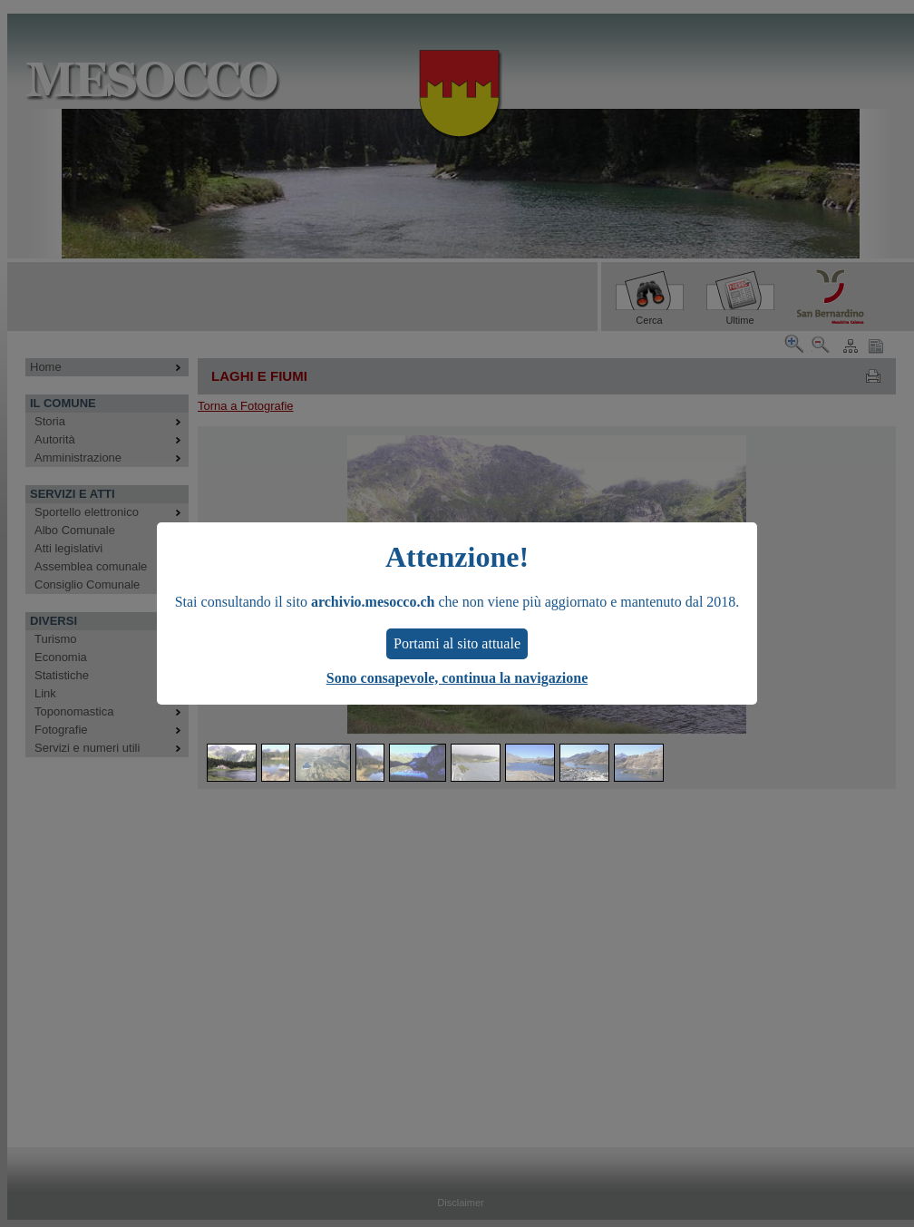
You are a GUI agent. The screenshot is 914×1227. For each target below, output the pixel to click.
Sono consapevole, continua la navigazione (457, 678)
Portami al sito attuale (457, 643)
